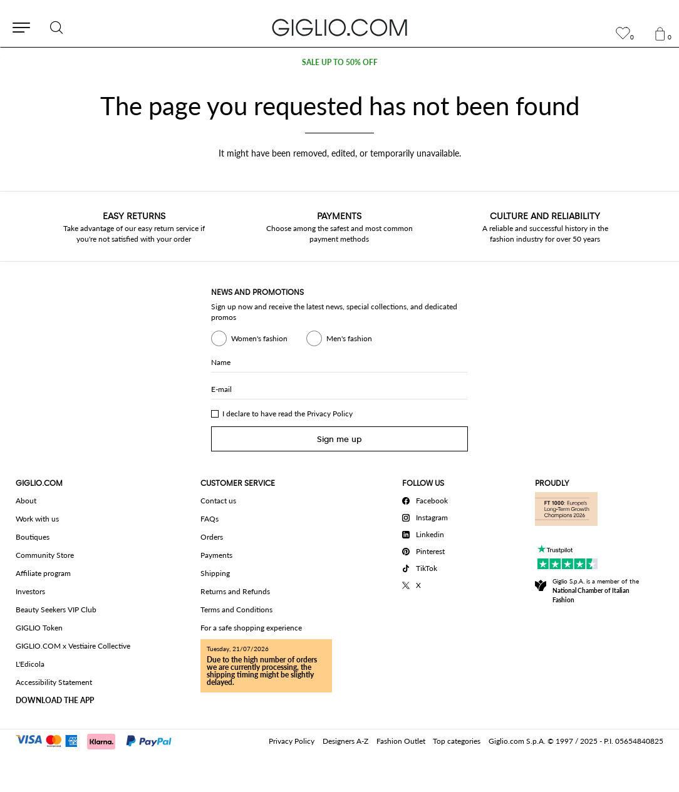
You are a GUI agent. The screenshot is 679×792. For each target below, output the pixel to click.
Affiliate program (43, 573)
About (26, 500)
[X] (427, 583)
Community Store (45, 555)
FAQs (209, 518)
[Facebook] (427, 499)
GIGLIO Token (39, 627)
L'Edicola (30, 664)
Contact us (218, 500)
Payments (216, 555)
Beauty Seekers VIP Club (56, 609)
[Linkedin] (427, 533)
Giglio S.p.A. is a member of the (595, 590)
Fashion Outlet (400, 741)
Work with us (37, 518)
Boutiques (32, 537)
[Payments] (99, 740)
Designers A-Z (345, 741)
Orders (211, 537)
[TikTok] (427, 566)
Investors (30, 591)
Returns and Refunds (235, 591)
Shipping (215, 573)
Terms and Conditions (236, 609)
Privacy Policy (330, 413)
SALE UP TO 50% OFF (340, 62)
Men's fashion (339, 338)
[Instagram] (427, 516)
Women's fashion (249, 338)
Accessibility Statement (54, 682)
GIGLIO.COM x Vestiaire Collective (73, 646)
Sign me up (339, 439)
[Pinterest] (427, 550)
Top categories (456, 741)
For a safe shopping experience (251, 627)
